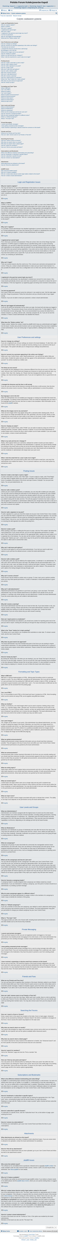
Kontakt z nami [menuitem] (22, 1231)
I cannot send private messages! (9, 124)
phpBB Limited (49, 1166)
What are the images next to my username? (12, 52)
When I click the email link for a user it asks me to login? (16, 57)
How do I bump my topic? (7, 82)
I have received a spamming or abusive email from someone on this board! (20, 127)
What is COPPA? (5, 26)
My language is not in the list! (8, 50)
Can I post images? (6, 93)
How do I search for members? (9, 145)
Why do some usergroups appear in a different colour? (15, 115)
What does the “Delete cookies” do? (10, 38)
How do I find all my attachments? (10, 165)
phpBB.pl (37, 1238)
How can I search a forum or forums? (11, 140)
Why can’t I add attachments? (9, 74)
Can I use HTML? (5, 89)
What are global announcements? (10, 94)
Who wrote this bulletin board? (9, 170)
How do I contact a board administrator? (11, 175)
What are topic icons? (7, 101)
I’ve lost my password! (7, 34)
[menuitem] (10, 10)
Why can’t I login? (6, 31)
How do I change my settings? (9, 43)
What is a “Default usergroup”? (9, 116)
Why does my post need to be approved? (12, 80)
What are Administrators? (7, 107)
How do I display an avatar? (8, 53)
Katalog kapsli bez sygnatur (42, 6)
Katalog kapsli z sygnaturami (15, 6)
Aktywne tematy (17, 15)
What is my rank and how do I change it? (12, 55)
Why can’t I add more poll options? (10, 69)
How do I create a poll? (7, 67)
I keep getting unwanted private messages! (12, 125)
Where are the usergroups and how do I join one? (14, 112)
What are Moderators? (7, 108)
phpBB (10, 403)
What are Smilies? (6, 91)
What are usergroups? (7, 110)
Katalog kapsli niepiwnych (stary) (29, 7)
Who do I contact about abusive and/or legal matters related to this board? (20, 174)
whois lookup (8, 1196)
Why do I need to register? (8, 25)
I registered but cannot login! (8, 29)
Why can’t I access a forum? (8, 72)
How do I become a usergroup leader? (11, 113)
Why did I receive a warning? (8, 75)
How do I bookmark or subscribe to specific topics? (14, 154)
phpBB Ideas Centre (23, 1181)
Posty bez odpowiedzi (6, 15)
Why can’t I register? (6, 28)
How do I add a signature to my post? (11, 66)
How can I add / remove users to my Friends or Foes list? (16, 134)
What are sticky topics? (7, 98)
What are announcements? (8, 96)
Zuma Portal (31, 1234)
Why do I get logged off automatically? (11, 36)
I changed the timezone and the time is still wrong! (14, 48)
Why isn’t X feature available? (9, 172)
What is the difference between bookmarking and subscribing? (17, 152)
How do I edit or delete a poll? (9, 71)
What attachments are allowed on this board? (13, 163)
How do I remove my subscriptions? (10, 157)
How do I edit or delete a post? (9, 64)
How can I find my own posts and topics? (12, 147)
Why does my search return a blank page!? (12, 143)
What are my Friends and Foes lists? (10, 133)
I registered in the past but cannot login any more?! (14, 33)
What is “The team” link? (7, 118)
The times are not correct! (8, 47)
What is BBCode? (6, 88)
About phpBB (14, 1169)
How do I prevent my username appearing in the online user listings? (19, 45)
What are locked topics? (7, 99)
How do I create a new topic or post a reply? (12, 62)
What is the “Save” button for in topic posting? (13, 79)
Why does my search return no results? (11, 142)
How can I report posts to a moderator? (11, 77)
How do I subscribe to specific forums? (11, 156)
